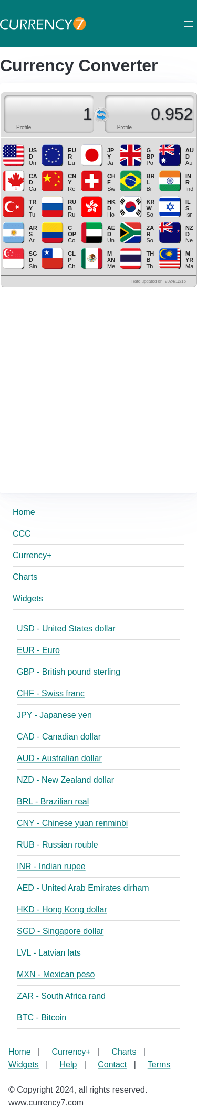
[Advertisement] (98, 386)
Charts (25, 576)
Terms (159, 1064)
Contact (112, 1064)
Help (68, 1064)
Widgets (28, 598)
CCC (22, 533)
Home (24, 512)
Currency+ (32, 555)
